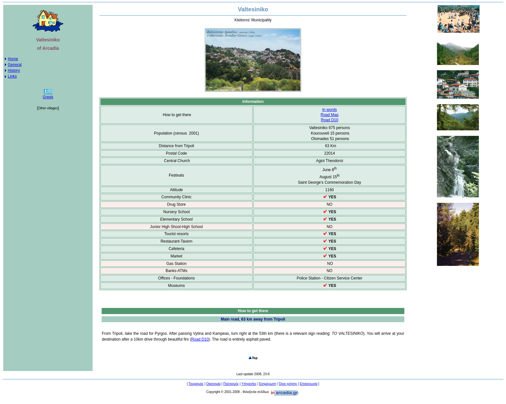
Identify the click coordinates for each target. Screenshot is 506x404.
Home (13, 59)
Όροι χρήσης (288, 384)
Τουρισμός (195, 384)
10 (329, 120)
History (14, 70)
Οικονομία (213, 384)
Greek (48, 97)
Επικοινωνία (308, 384)
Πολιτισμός (231, 384)
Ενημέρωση (267, 384)
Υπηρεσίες (249, 384)
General (15, 64)
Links (12, 76)
